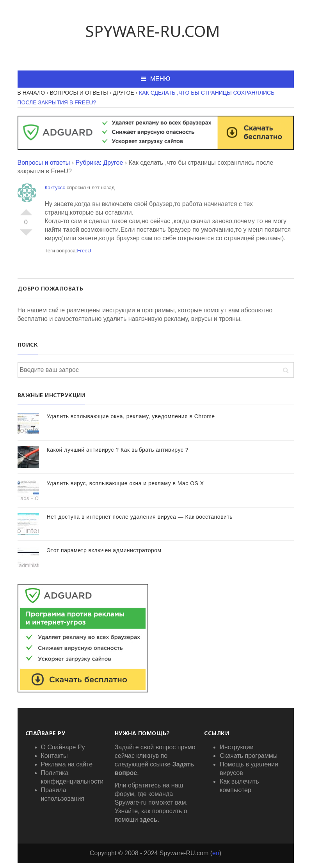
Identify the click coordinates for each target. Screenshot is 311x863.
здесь (149, 819)
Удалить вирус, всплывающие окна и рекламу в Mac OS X (125, 483)
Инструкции (236, 747)
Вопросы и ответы (44, 162)
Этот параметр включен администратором (104, 550)
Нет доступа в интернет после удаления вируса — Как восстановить (140, 517)
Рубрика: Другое (99, 162)
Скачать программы (248, 755)
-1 (26, 235)
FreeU (84, 251)
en (215, 853)
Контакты (54, 755)
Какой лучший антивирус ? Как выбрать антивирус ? (117, 450)
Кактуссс (55, 187)
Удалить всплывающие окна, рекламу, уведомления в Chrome (131, 416)
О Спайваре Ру (63, 747)
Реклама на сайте (67, 764)
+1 (26, 209)
